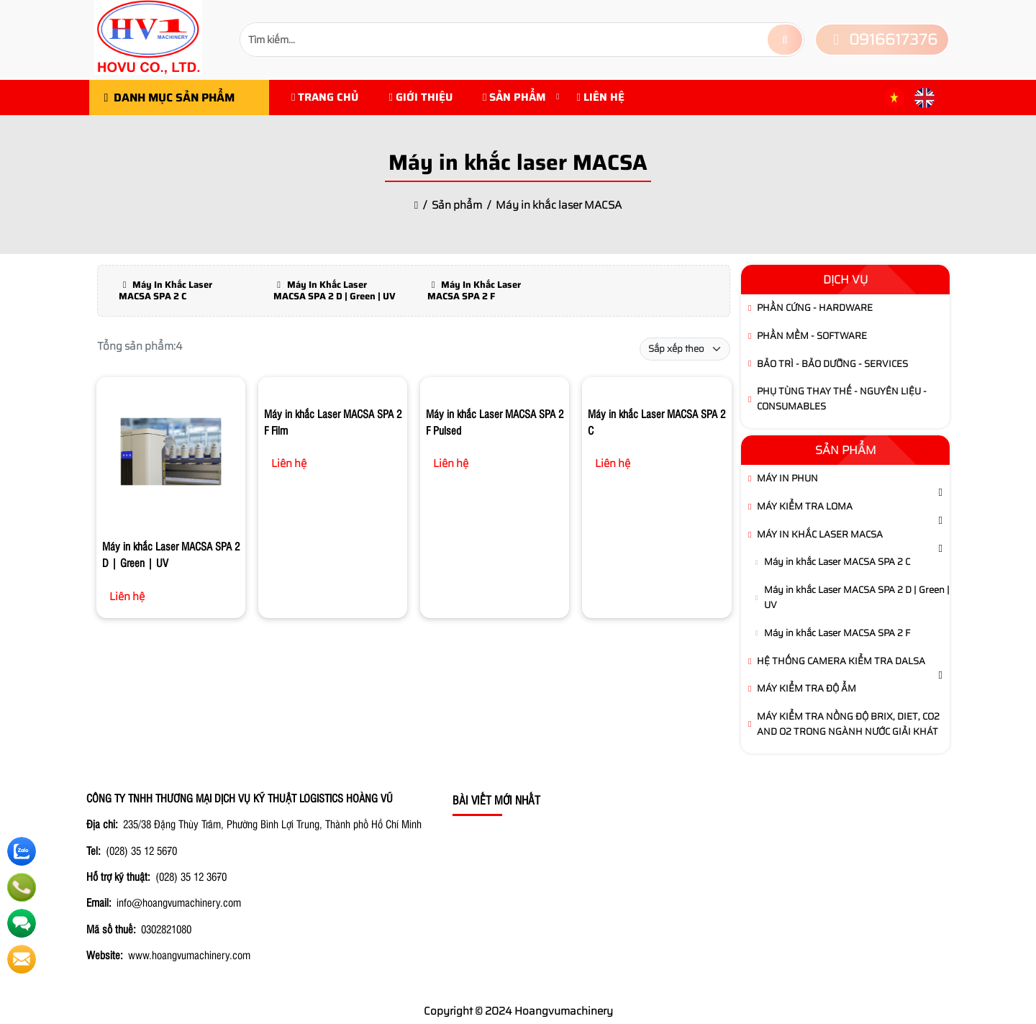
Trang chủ (324, 97)
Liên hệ (600, 97)
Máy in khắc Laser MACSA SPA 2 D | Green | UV (857, 597)
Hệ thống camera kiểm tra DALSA (841, 661)
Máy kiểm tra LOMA (805, 506)
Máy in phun (787, 478)
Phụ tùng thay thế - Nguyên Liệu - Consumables (842, 399)
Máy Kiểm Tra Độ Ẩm (806, 688)
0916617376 (882, 39)
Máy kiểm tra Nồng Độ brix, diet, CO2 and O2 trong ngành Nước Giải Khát (848, 724)
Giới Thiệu (420, 97)
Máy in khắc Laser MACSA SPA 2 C (837, 561)
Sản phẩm (514, 97)
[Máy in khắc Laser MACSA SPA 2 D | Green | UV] (171, 454)
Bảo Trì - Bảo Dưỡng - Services (832, 363)
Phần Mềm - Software (812, 335)
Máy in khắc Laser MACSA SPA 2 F (837, 632)
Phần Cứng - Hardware (815, 307)
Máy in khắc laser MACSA (820, 534)
